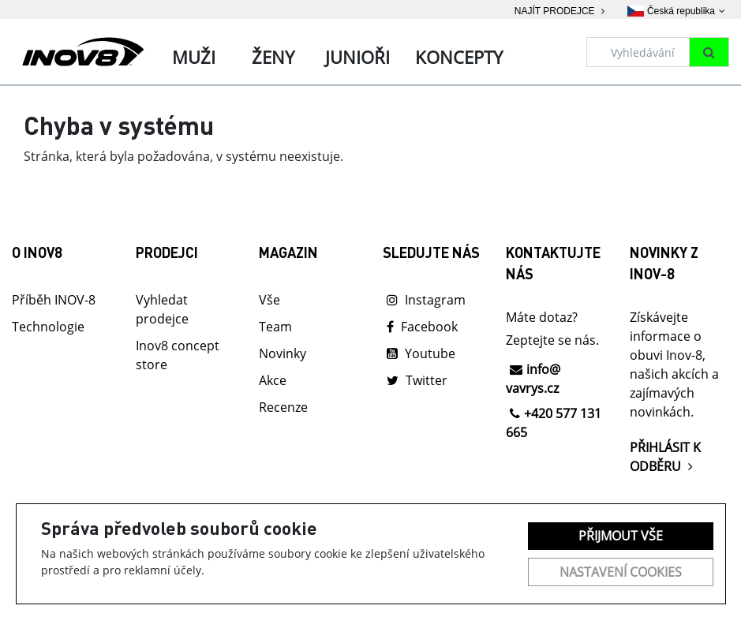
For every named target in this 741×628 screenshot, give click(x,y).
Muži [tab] (193, 57)
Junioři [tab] (357, 57)
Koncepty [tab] (459, 57)
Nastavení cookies (620, 572)
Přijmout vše (620, 535)
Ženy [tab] (273, 57)
